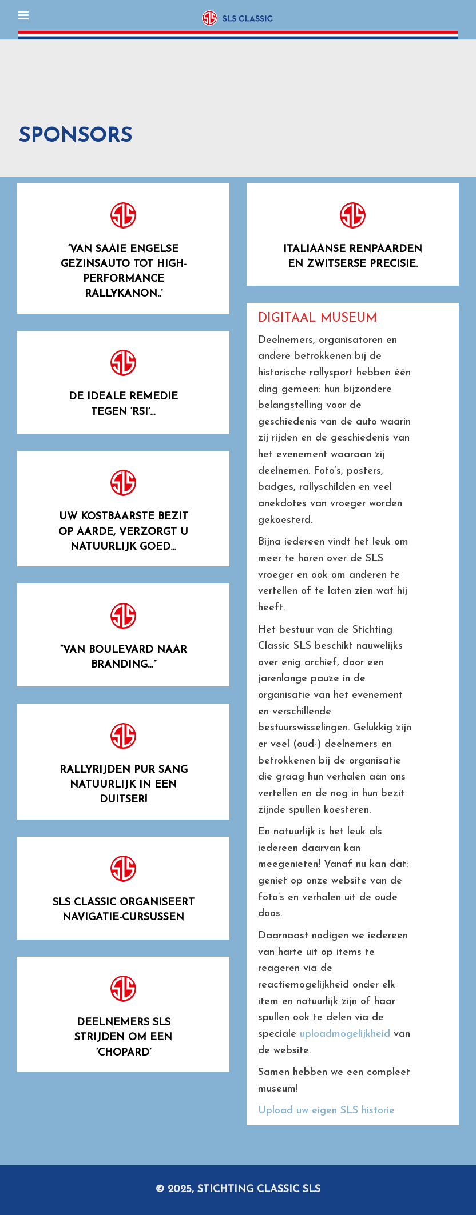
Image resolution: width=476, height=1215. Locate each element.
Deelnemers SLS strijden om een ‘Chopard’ (123, 1037)
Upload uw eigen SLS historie (326, 1110)
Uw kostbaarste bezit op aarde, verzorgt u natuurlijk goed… (123, 532)
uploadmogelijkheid (345, 1034)
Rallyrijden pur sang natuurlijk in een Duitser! (124, 785)
